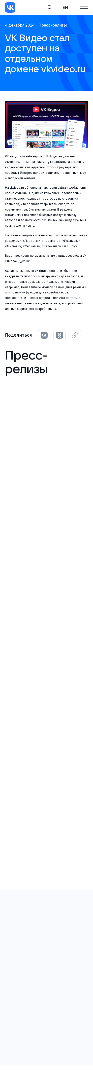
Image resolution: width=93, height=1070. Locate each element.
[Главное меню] (84, 7)
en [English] (65, 7)
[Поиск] (50, 7)
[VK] (10, 7)
